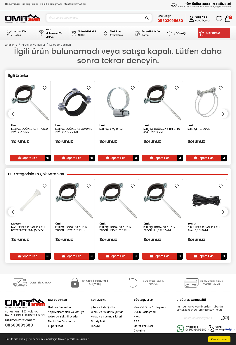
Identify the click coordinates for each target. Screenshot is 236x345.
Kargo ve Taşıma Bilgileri (106, 316)
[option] (30, 121)
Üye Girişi (139, 330)
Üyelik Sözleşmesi (145, 312)
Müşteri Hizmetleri (75, 4)
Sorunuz (20, 141)
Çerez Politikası (143, 326)
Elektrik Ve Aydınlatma (62, 321)
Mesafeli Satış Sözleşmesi (150, 307)
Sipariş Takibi (30, 4)
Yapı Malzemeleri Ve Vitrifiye (66, 312)
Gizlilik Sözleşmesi (51, 4)
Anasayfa (11, 45)
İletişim (95, 326)
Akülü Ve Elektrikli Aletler (63, 316)
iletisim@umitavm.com (20, 320)
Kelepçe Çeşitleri (60, 45)
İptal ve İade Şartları (103, 307)
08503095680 (19, 325)
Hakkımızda (12, 4)
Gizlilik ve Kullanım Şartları (107, 312)
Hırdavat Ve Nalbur (33, 45)
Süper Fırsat (55, 326)
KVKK (137, 316)
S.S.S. (137, 321)
